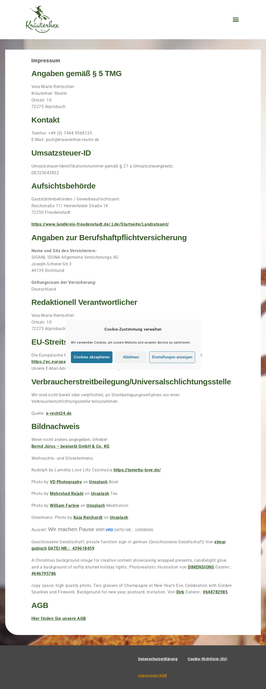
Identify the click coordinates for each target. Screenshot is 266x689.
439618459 (71, 548)
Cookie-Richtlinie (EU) (207, 659)
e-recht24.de (59, 413)
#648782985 (215, 592)
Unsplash (98, 481)
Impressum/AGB (152, 675)
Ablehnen (131, 357)
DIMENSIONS (201, 567)
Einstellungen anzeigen (172, 357)
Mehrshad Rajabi (67, 493)
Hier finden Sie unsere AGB (58, 618)
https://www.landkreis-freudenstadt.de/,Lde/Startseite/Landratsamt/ (100, 224)
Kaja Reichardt (88, 517)
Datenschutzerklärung (157, 659)
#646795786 (43, 573)
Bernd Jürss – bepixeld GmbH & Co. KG (70, 446)
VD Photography (66, 481)
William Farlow (64, 505)
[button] (236, 20)
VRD (109, 530)
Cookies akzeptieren (92, 357)
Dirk (180, 592)
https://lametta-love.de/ (137, 469)
